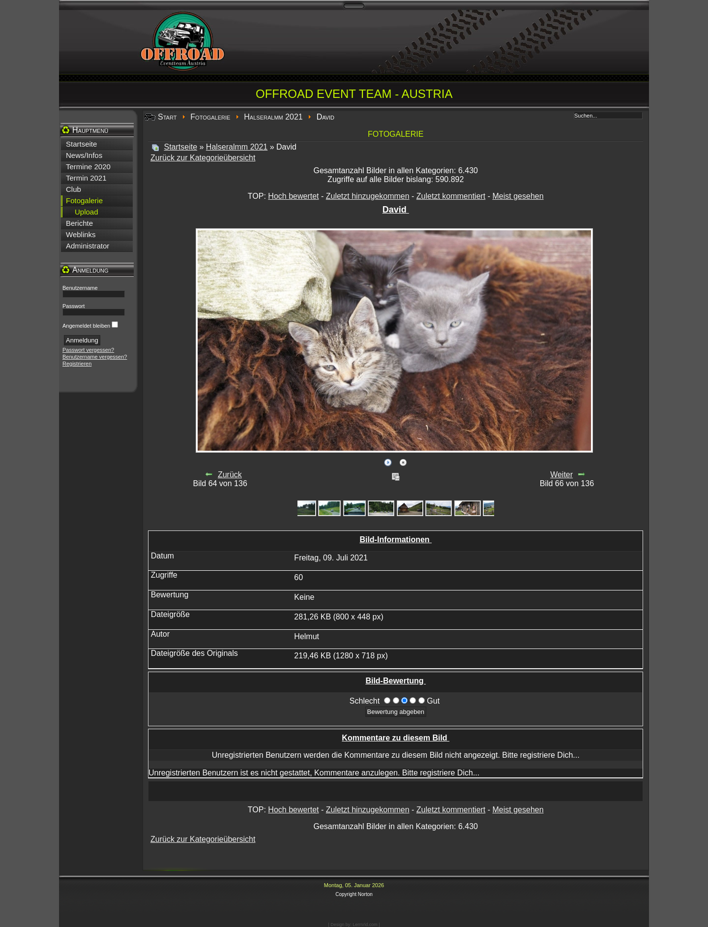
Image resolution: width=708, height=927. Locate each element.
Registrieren (76, 364)
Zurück (230, 474)
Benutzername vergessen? (94, 357)
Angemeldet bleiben (86, 326)
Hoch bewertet (293, 196)
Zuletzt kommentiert (450, 196)
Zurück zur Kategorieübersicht (202, 158)
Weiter (561, 474)
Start (167, 117)
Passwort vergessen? (88, 350)
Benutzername (80, 288)
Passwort (73, 306)
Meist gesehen (518, 196)
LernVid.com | (366, 924)
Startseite (180, 147)
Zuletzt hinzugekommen (368, 196)
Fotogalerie (210, 117)
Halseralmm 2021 (273, 117)
